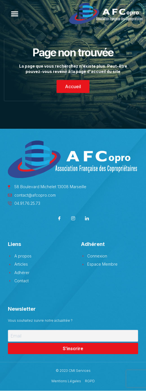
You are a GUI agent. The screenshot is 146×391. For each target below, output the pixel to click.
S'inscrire (73, 348)
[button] (15, 13)
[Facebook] (59, 219)
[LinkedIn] (87, 219)
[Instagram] (73, 219)
